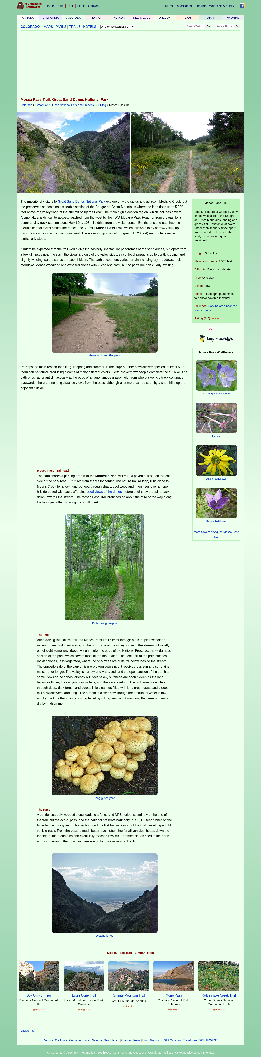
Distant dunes (104, 935)
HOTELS (89, 27)
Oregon (126, 1040)
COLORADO (73, 17)
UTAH (210, 17)
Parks (60, 6)
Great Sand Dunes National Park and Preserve (65, 105)
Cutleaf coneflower (216, 478)
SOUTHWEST (208, 1040)
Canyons (94, 6)
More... (233, 6)
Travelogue (190, 1040)
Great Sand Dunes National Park (81, 201)
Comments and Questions (129, 1052)
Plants (81, 6)
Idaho (86, 1040)
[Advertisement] (130, 64)
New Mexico (111, 1040)
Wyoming (156, 1040)
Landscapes (183, 6)
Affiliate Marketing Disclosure (182, 1052)
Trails (70, 6)
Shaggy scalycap (104, 798)
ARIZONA (28, 17)
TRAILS (75, 27)
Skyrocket (216, 436)
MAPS (48, 27)
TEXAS (187, 17)
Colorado (26, 105)
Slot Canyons (172, 1040)
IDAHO (96, 17)
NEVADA (119, 17)
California (61, 1040)
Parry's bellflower (216, 521)
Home (50, 6)
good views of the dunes (104, 491)
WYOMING (233, 17)
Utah (145, 1040)
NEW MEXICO (141, 17)
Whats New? (218, 6)
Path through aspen (104, 623)
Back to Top (27, 1030)
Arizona (48, 1040)
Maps (169, 6)
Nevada (97, 1040)
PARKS (61, 27)
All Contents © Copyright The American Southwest (79, 1052)
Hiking (102, 105)
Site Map (201, 6)
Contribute (154, 1052)
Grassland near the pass (104, 355)
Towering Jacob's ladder (216, 393)
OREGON (165, 17)
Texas (136, 1040)
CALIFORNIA (51, 17)
